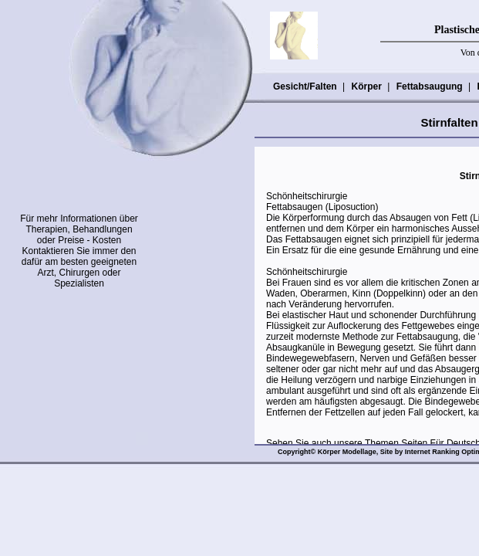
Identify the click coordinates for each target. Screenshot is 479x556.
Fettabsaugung (429, 86)
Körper (365, 86)
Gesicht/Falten (304, 86)
